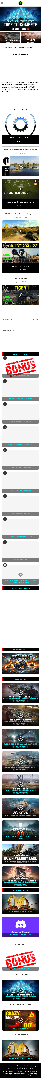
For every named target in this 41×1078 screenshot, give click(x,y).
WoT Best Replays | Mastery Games (21, 911)
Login (35, 319)
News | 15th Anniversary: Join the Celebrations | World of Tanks (20, 883)
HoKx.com (5, 47)
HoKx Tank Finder (20, 1066)
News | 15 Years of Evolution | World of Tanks (20, 861)
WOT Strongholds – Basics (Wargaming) (20, 202)
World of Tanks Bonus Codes (20, 375)
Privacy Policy (31, 1066)
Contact (31, 1068)
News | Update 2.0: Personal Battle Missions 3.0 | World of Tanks (20, 745)
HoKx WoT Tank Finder (20, 559)
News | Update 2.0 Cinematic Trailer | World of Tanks (20, 837)
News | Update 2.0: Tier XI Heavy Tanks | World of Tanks (20, 722)
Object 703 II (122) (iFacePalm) (20, 266)
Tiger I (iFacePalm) (20, 278)
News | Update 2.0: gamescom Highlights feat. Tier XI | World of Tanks (20, 791)
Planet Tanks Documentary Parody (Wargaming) (20, 149)
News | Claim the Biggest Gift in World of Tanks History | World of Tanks (21, 581)
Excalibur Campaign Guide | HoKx (20, 536)
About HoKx (23, 1068)
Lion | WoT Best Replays (20, 1028)
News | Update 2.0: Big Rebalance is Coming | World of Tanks (20, 768)
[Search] (39, 3)
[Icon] (20, 692)
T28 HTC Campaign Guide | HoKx (20, 490)
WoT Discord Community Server (20, 934)
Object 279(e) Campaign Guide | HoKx (20, 444)
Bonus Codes (9, 1066)
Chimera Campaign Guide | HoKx (20, 398)
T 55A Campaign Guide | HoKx (20, 467)
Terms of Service (13, 1068)
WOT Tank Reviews (16, 47)
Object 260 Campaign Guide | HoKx (20, 421)
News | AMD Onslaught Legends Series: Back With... (20, 997)
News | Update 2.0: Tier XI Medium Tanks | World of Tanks (20, 699)
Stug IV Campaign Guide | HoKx (20, 513)
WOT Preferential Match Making (21, 138)
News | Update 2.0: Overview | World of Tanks (20, 815)
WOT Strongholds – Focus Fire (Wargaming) (20, 214)
